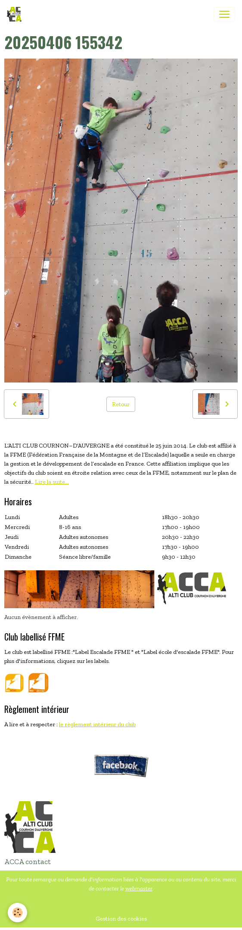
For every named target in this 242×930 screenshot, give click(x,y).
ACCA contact (27, 861)
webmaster (138, 888)
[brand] (16, 14)
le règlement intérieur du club (97, 724)
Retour (121, 404)
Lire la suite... (52, 481)
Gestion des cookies (121, 918)
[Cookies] (17, 912)
